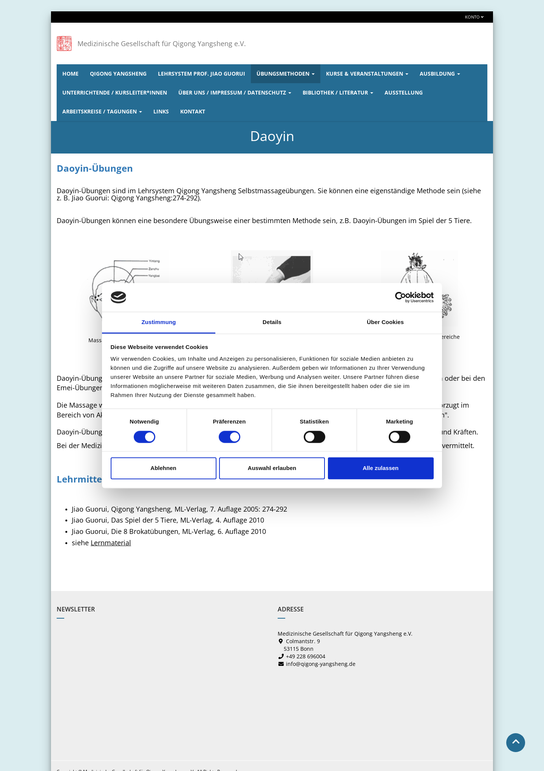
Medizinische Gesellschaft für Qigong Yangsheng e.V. (161, 43)
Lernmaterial (111, 542)
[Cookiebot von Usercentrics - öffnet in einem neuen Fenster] (401, 297)
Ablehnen (163, 468)
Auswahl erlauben (272, 468)
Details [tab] (272, 322)
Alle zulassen (381, 468)
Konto (474, 17)
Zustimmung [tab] (159, 322)
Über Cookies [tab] (385, 322)
